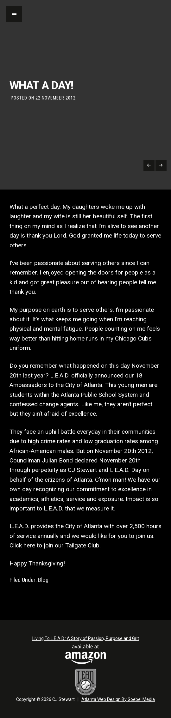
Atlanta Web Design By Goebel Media (118, 699)
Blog (43, 579)
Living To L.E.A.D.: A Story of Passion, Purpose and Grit (85, 638)
